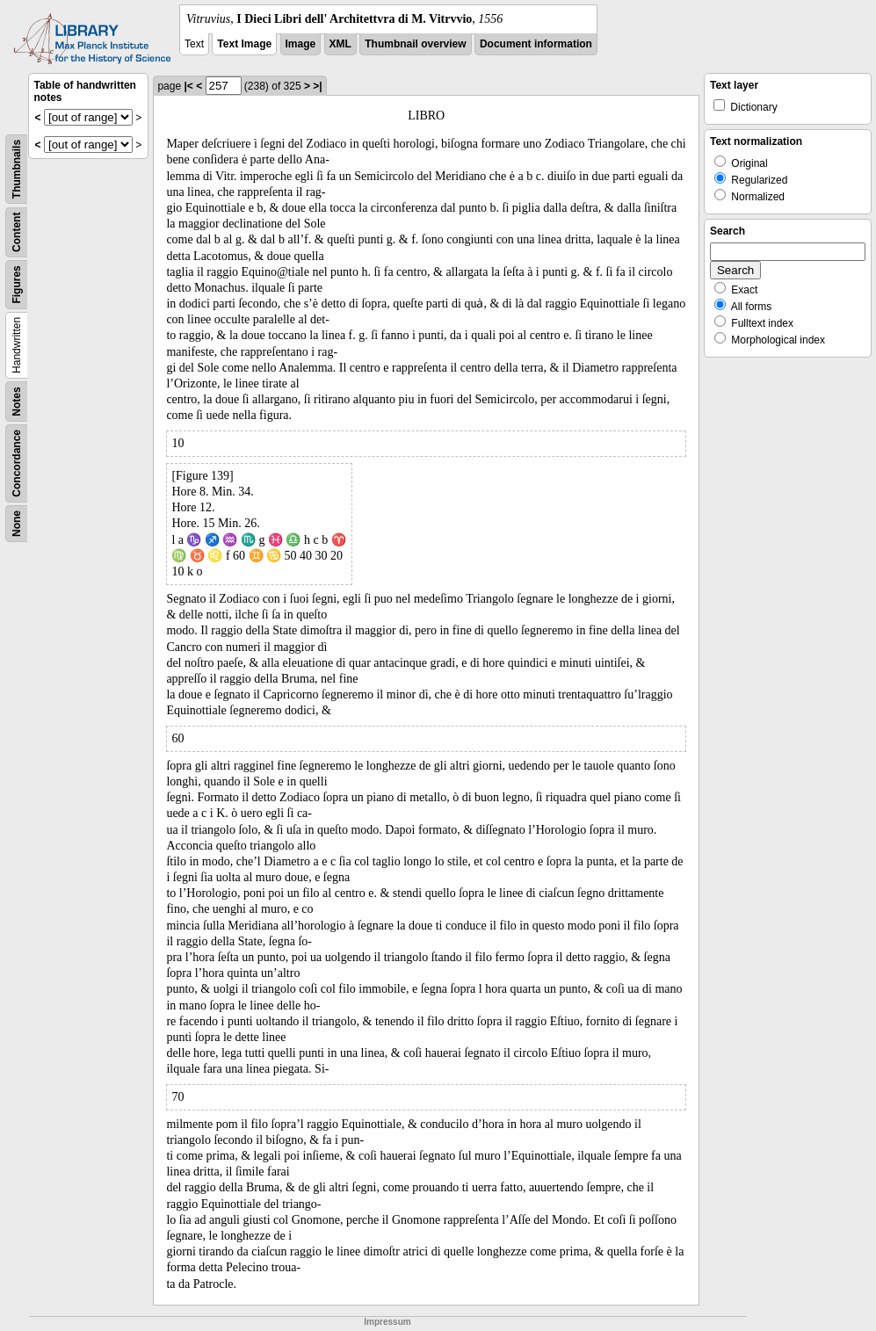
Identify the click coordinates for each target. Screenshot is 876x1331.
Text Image (244, 44)
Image (301, 44)
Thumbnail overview (415, 44)
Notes (17, 401)
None (17, 523)
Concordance (17, 463)
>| (317, 86)
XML (340, 44)
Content (17, 232)
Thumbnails (17, 169)
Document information (536, 44)
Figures (17, 284)
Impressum (387, 1322)
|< (188, 86)
